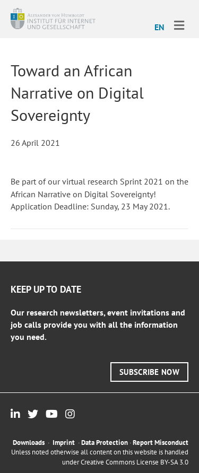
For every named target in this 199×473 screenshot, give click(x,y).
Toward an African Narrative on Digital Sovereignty (77, 92)
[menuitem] (159, 26)
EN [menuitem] (159, 27)
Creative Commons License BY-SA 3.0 (134, 462)
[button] (149, 372)
